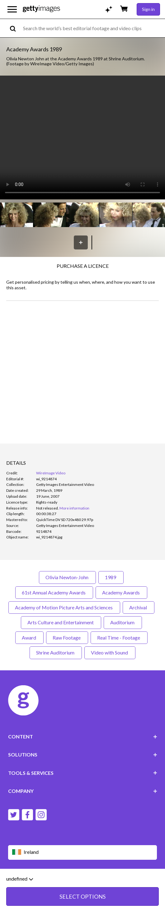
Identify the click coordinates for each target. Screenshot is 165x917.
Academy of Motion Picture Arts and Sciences (64, 607)
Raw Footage (67, 637)
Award (29, 637)
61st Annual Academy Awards (54, 592)
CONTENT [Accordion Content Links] (82, 736)
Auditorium (122, 622)
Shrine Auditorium (55, 652)
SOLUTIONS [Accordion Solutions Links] (82, 754)
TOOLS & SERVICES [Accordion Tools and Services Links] (82, 773)
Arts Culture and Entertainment (61, 622)
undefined (19, 878)
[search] (15, 28)
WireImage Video (50, 473)
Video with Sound (110, 652)
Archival (138, 607)
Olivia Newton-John (67, 577)
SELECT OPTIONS (82, 896)
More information (74, 508)
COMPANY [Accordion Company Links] (82, 791)
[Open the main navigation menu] (12, 9)
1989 (111, 577)
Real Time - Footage (119, 637)
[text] (93, 28)
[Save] (81, 242)
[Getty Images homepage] (41, 9)
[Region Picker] (82, 852)
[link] (47, 508)
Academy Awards (121, 592)
